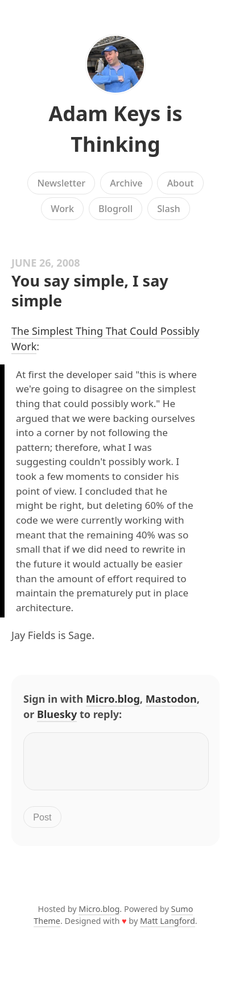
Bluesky (57, 714)
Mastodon (171, 699)
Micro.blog (113, 699)
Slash (168, 208)
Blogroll (115, 208)
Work (62, 208)
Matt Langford (167, 927)
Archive (126, 183)
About (180, 183)
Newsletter (61, 183)
